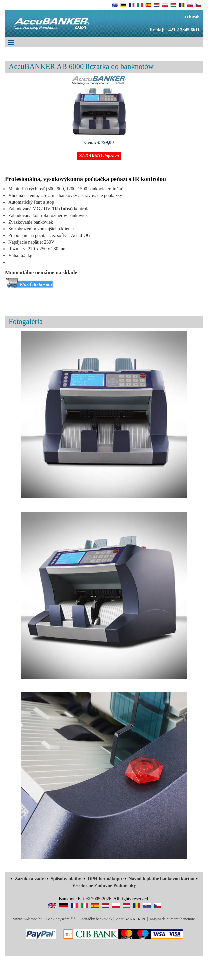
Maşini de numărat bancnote (172, 919)
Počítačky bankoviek (95, 919)
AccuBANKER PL (131, 919)
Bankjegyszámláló (61, 919)
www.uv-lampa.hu (27, 919)
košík (192, 16)
